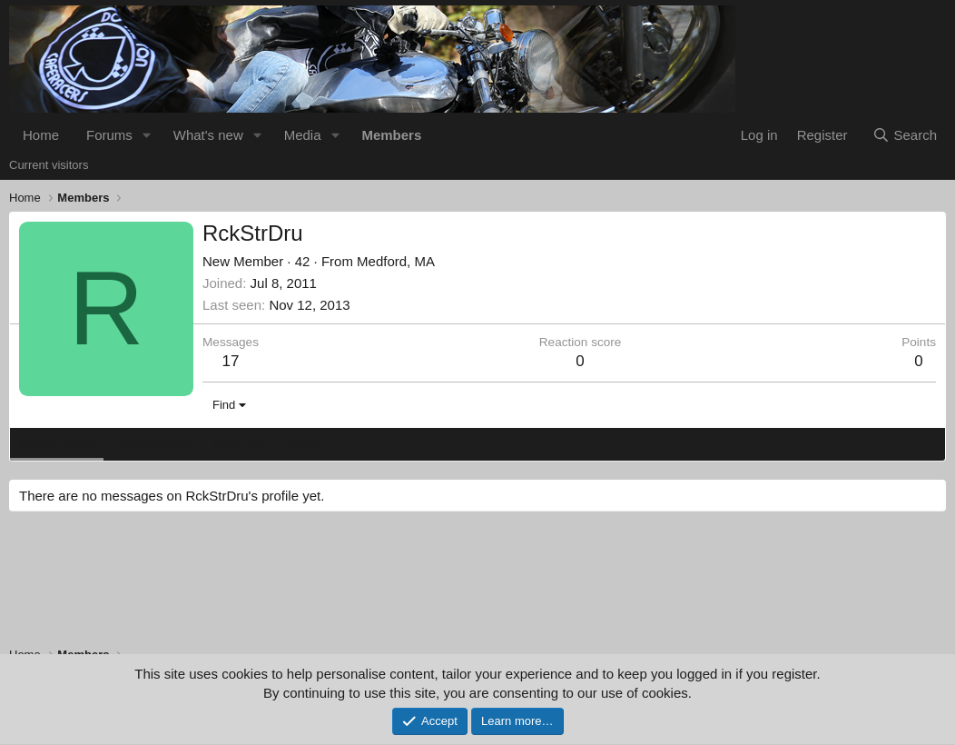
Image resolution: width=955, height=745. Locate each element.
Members (391, 135)
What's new (208, 135)
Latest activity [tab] (154, 443)
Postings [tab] (238, 443)
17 (231, 361)
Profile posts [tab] (56, 443)
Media (302, 135)
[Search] (904, 135)
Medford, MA (396, 261)
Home (41, 135)
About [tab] (301, 443)
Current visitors (48, 165)
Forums (109, 135)
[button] (147, 135)
